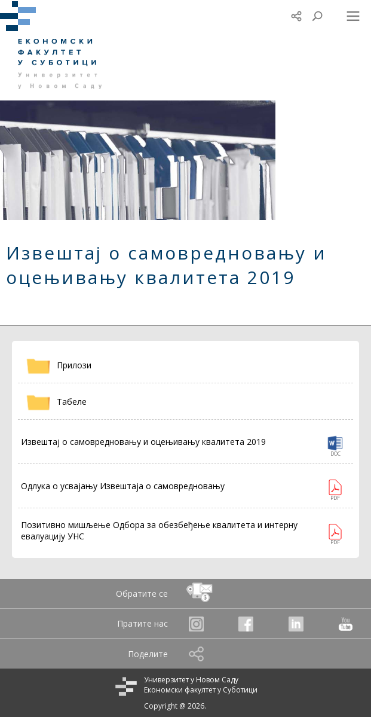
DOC (335, 453)
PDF (335, 498)
